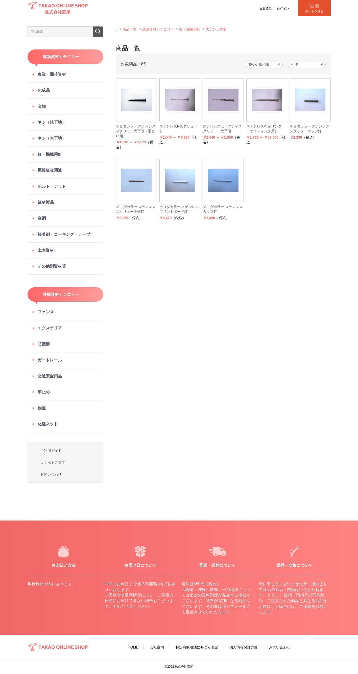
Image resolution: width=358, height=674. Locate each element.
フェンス (46, 312)
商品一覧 (130, 29)
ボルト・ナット (52, 186)
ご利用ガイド (51, 451)
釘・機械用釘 (50, 154)
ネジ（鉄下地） (52, 122)
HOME (133, 647)
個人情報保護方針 (243, 647)
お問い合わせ (51, 474)
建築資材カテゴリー (158, 29)
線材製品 (46, 202)
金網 (42, 218)
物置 (42, 408)
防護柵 (44, 344)
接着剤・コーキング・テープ (64, 234)
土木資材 (46, 250)
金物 (42, 106)
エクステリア (50, 328)
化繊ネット (48, 424)
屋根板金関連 (50, 170)
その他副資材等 (52, 266)
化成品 (44, 90)
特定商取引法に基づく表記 (197, 647)
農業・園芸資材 (52, 74)
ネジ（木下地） (52, 138)
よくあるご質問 (52, 462)
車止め (44, 392)
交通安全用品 (50, 376)
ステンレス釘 (216, 29)
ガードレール (50, 360)
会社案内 (157, 647)
